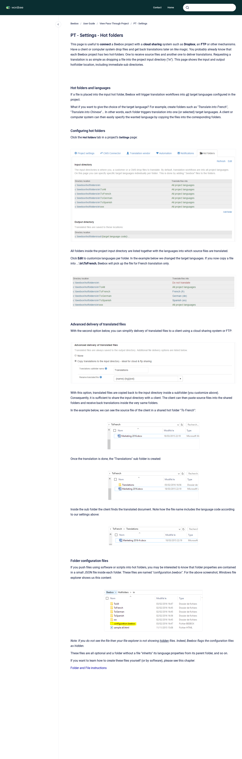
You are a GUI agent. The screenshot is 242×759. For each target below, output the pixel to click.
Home (171, 7)
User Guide (89, 23)
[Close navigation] (58, 24)
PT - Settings (140, 23)
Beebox (74, 23)
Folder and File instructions (89, 668)
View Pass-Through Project (114, 23)
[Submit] (187, 8)
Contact (157, 7)
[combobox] (209, 7)
